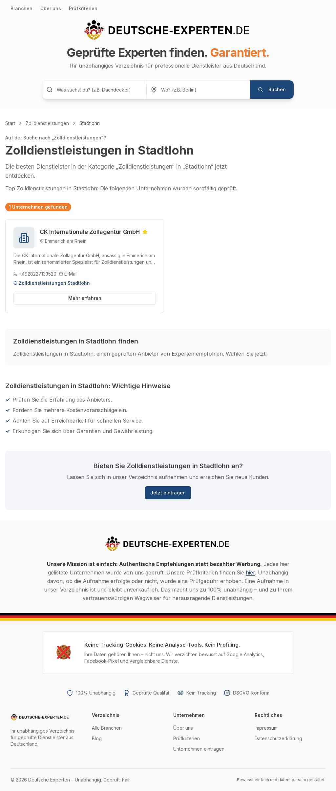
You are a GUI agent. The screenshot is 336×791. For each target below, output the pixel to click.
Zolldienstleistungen (47, 123)
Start (10, 123)
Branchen (21, 8)
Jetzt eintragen (168, 492)
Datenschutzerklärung (278, 738)
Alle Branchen (107, 728)
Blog (97, 738)
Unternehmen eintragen (198, 749)
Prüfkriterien (83, 8)
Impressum (266, 728)
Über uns (50, 8)
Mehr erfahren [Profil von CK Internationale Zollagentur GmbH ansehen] (84, 298)
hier (250, 572)
